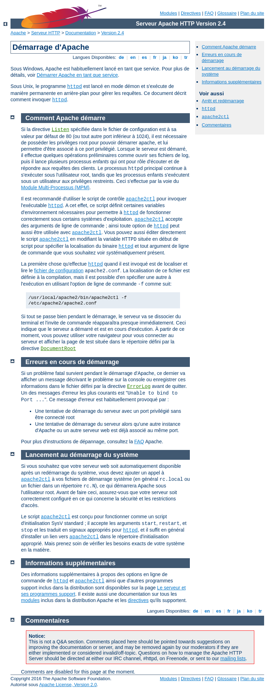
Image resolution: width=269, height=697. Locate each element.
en (133, 57)
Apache (18, 32)
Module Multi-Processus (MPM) (55, 187)
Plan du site (252, 13)
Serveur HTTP (45, 32)
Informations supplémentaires (232, 81)
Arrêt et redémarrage (223, 100)
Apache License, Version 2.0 (68, 684)
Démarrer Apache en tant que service (77, 75)
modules (30, 600)
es (144, 57)
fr (155, 57)
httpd (74, 86)
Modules (168, 13)
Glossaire (227, 13)
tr (186, 57)
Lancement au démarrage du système (82, 454)
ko (175, 57)
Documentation (80, 32)
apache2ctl (215, 116)
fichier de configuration (58, 270)
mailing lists (233, 658)
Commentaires (217, 125)
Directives (191, 13)
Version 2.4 (112, 32)
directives (138, 600)
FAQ (209, 13)
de (121, 57)
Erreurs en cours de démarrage (222, 57)
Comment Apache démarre (229, 46)
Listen (60, 129)
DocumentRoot (58, 348)
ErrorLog (139, 386)
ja (164, 57)
